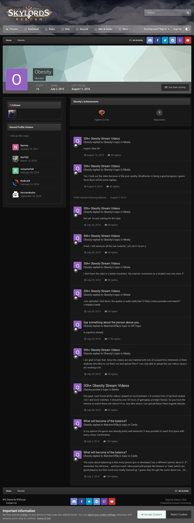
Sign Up (177, 29)
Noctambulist (27, 192)
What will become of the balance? (105, 421)
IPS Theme (8, 499)
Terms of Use (44, 518)
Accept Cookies (151, 514)
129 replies (110, 441)
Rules (51, 29)
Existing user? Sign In (157, 29)
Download (33, 29)
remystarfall (27, 169)
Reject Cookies (178, 514)
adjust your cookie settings (101, 514)
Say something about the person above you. (112, 322)
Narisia (24, 145)
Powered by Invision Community (175, 503)
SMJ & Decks (105, 29)
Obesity (88, 142)
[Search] (153, 12)
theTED (24, 157)
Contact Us (11, 503)
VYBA (77, 197)
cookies (24, 514)
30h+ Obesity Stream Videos (102, 138)
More (125, 29)
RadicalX (25, 180)
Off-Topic (136, 325)
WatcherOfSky (112, 325)
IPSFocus (20, 499)
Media (126, 142)
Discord (83, 29)
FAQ (67, 29)
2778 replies (112, 339)
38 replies (114, 155)
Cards (134, 424)
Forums (13, 29)
